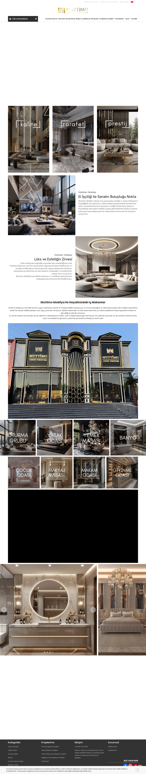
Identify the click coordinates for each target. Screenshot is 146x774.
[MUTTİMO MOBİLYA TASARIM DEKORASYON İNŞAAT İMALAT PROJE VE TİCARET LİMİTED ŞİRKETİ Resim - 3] (91, 438)
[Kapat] (137, 770)
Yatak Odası (12, 750)
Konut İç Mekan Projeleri (50, 746)
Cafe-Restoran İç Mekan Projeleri (53, 754)
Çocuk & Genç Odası (15, 761)
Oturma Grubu (13, 746)
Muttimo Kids (105, 2)
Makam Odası (13, 765)
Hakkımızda (112, 746)
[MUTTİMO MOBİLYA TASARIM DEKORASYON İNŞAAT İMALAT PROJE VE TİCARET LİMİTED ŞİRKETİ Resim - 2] (55, 438)
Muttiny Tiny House (91, 2)
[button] (44, 652)
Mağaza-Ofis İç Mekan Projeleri (53, 757)
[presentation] (4, 609)
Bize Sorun (114, 2)
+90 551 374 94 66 (81, 746)
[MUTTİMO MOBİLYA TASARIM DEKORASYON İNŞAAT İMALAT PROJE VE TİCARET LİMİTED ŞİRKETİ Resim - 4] (128, 438)
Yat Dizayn (45, 761)
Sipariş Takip (124, 2)
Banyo (10, 757)
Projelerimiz (112, 750)
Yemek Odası (13, 754)
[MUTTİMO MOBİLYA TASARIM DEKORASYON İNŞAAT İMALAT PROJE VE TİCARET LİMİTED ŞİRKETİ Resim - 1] (73, 139)
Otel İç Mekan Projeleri (49, 750)
